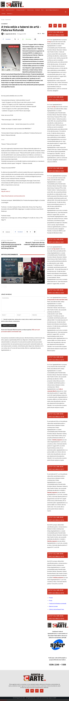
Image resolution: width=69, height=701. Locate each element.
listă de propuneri (57, 439)
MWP (55, 697)
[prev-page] (2, 286)
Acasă (2, 19)
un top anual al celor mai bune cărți (57, 299)
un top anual (55, 249)
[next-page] (5, 286)
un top (49, 41)
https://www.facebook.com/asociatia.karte (13, 196)
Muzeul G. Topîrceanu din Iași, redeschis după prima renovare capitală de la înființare (34, 244)
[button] (65, 12)
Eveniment (8, 19)
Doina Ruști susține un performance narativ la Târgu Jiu (12, 281)
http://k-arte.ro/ (5, 191)
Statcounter (3, 700)
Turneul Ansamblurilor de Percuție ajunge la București (34, 281)
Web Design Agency (48, 697)
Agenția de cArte (11, 33)
